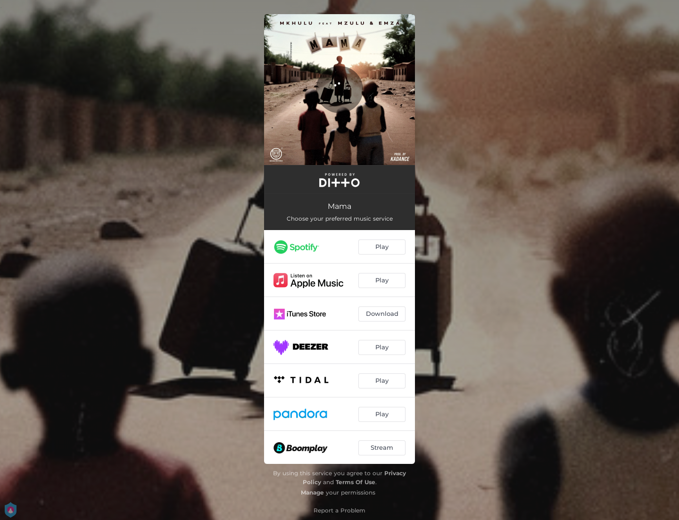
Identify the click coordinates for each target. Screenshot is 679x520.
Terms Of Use (355, 482)
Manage (312, 492)
